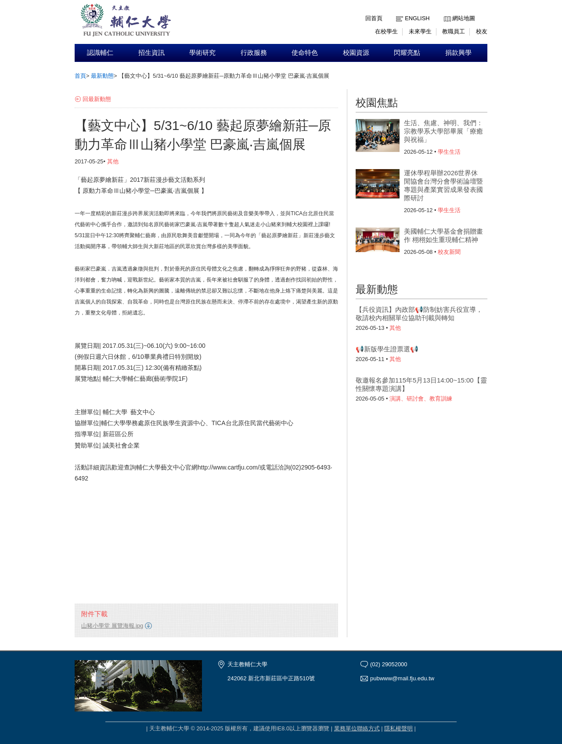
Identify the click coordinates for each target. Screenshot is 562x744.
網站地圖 (463, 18)
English (417, 18)
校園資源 (356, 52)
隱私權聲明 (398, 728)
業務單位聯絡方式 (357, 728)
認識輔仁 (100, 52)
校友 (481, 31)
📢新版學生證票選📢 (387, 349)
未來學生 (420, 31)
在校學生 (386, 31)
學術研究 (202, 52)
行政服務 (254, 52)
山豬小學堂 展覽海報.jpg (112, 625)
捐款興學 (458, 52)
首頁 (80, 75)
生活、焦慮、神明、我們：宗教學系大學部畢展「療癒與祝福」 (443, 131)
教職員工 (453, 31)
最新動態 (102, 75)
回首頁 (373, 18)
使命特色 (305, 52)
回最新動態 (97, 99)
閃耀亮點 (407, 52)
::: (445, 11)
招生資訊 (151, 52)
